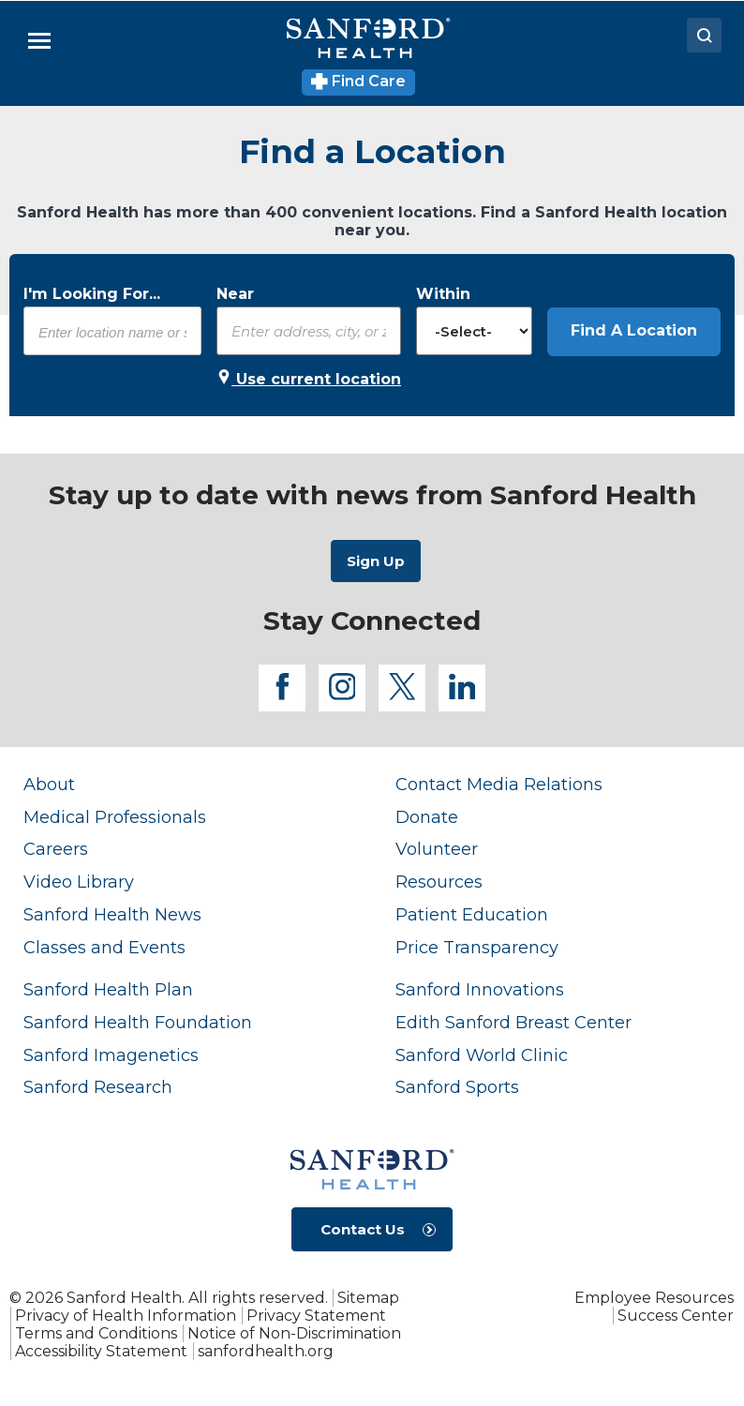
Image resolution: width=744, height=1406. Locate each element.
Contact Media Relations (499, 784)
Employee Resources (654, 1298)
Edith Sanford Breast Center (513, 1022)
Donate (426, 817)
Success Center (676, 1315)
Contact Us (362, 1229)
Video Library (78, 881)
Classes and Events (104, 947)
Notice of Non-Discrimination (294, 1333)
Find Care (358, 81)
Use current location (308, 378)
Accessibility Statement (101, 1351)
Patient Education (471, 914)
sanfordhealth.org (266, 1351)
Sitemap (368, 1298)
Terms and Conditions (96, 1333)
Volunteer (436, 849)
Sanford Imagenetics (111, 1055)
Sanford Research (97, 1087)
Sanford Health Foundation (137, 1022)
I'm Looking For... (91, 294)
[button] (634, 331)
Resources (439, 881)
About (49, 784)
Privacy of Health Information (125, 1315)
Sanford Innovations (479, 989)
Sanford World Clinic (481, 1055)
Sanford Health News (112, 914)
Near (235, 294)
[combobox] (112, 331)
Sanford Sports (457, 1087)
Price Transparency (476, 947)
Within (443, 294)
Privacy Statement (316, 1315)
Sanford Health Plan (108, 989)
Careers (55, 849)
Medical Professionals (114, 817)
